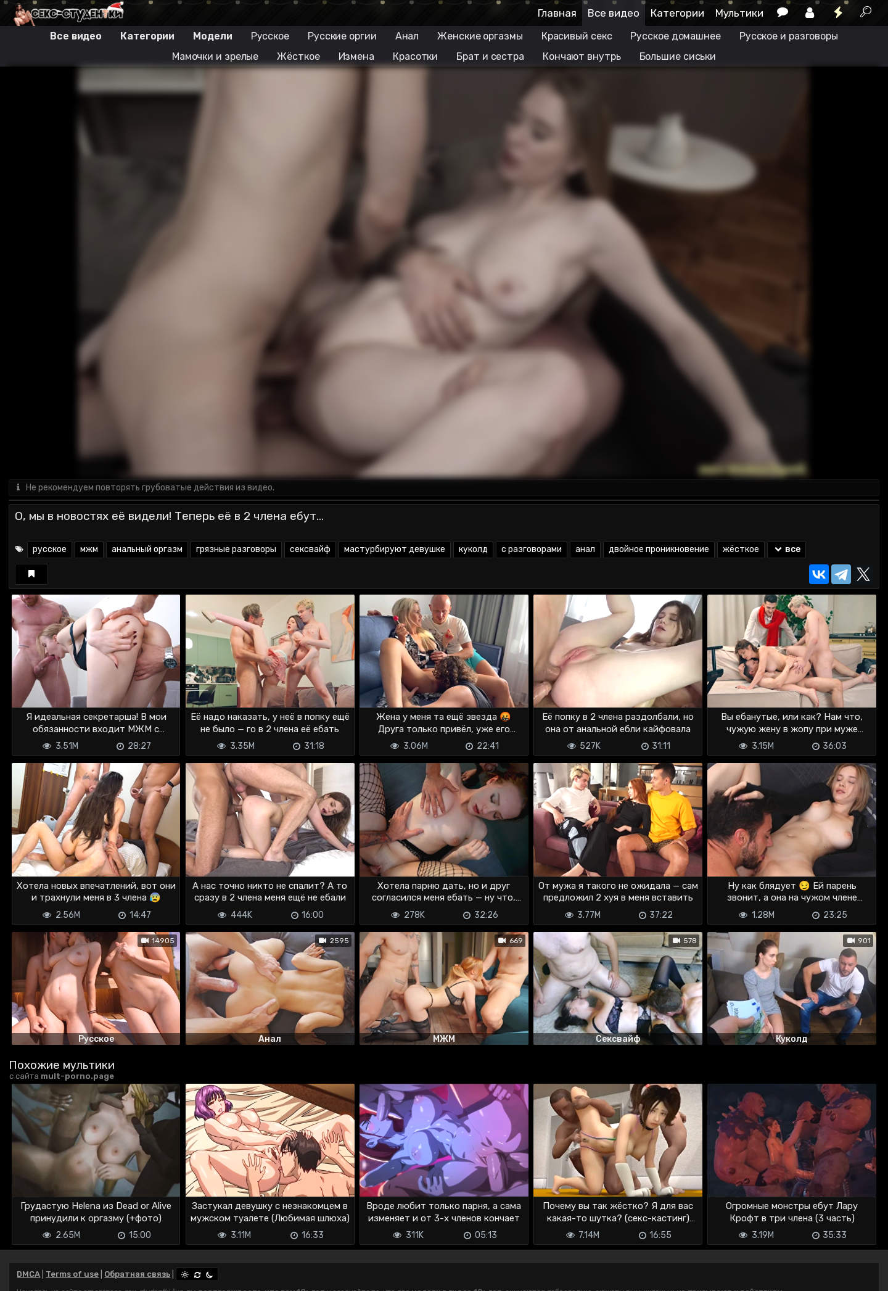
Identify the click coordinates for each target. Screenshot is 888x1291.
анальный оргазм (147, 549)
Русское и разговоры (788, 36)
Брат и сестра (490, 56)
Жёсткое (298, 56)
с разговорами (531, 549)
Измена (356, 56)
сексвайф (310, 549)
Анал (407, 36)
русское (50, 549)
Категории (677, 13)
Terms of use (72, 1274)
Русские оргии (342, 36)
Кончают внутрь (582, 56)
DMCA (28, 1274)
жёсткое (741, 549)
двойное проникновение (659, 549)
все (786, 549)
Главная (557, 13)
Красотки (415, 56)
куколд (473, 549)
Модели (212, 36)
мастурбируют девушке (394, 549)
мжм (89, 549)
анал (585, 549)
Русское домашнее (675, 36)
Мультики (739, 13)
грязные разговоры (236, 549)
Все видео (613, 13)
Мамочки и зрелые (215, 56)
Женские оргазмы (480, 36)
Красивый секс (576, 36)
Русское (270, 36)
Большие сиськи (678, 56)
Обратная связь (137, 1274)
